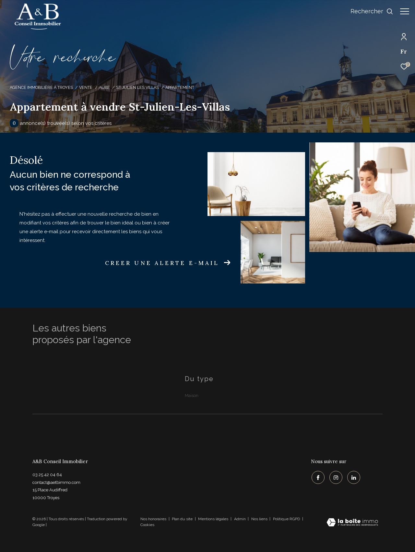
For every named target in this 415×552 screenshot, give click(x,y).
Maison (191, 395)
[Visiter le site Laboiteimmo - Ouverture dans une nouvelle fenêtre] (352, 523)
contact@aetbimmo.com (56, 482)
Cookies (147, 525)
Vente (85, 87)
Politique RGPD (286, 519)
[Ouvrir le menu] (404, 11)
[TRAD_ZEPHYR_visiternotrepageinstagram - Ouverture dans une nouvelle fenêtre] (335, 477)
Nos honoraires (153, 519)
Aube (104, 87)
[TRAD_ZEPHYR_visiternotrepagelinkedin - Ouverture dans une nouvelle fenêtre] (353, 477)
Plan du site (183, 519)
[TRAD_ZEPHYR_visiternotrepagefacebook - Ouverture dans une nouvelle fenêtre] (317, 477)
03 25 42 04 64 (47, 474)
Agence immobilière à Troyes (41, 87)
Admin (240, 519)
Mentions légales (213, 519)
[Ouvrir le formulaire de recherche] (368, 11)
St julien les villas (137, 87)
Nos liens (259, 519)
